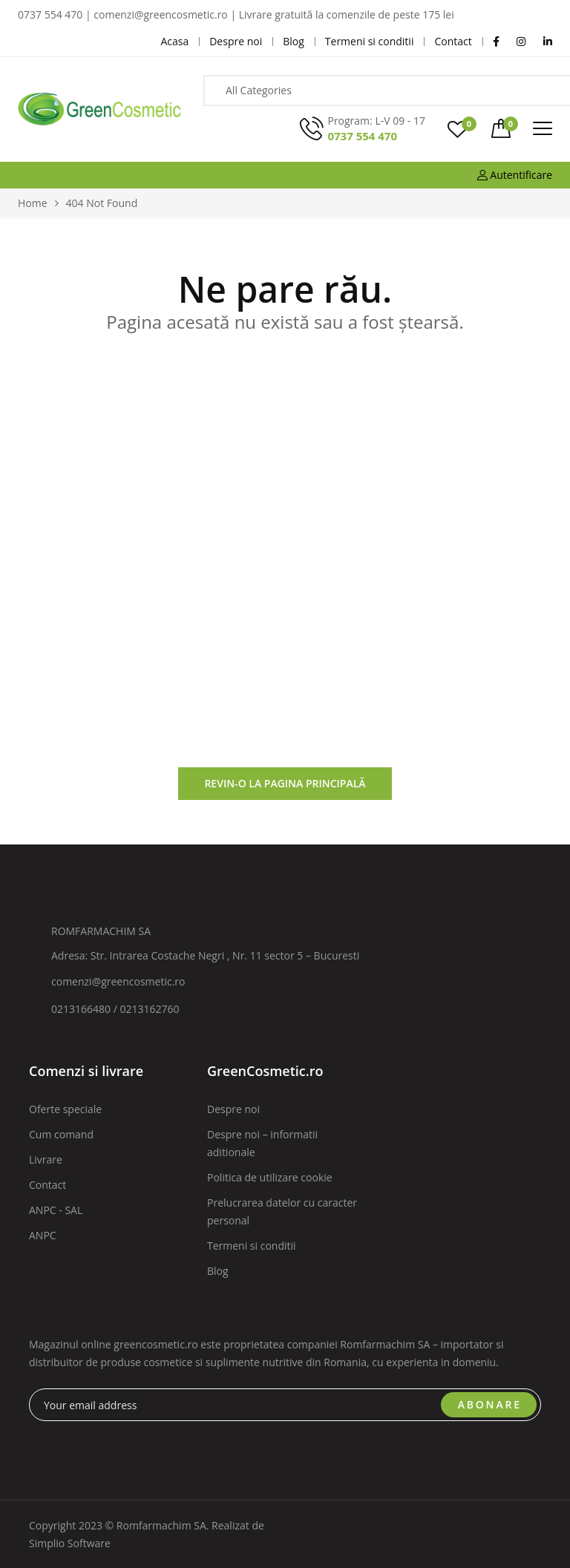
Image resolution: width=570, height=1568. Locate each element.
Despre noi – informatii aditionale (262, 1143)
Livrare (45, 1159)
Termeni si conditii (251, 1246)
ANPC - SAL (55, 1210)
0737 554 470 (362, 135)
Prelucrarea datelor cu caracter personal (282, 1211)
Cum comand (61, 1134)
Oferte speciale (65, 1109)
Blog (218, 1271)
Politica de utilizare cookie (269, 1177)
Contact (47, 1185)
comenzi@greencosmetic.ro (118, 981)
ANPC (42, 1235)
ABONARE (490, 1404)
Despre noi (233, 1109)
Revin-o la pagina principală (284, 783)
